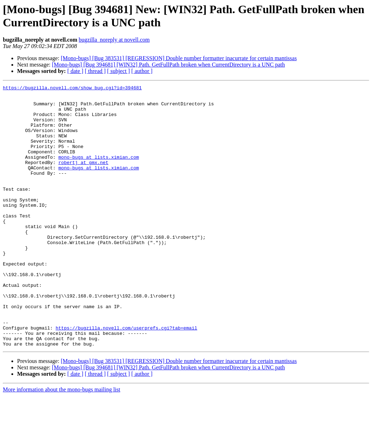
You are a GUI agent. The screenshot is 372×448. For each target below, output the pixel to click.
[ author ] (142, 71)
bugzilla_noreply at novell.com (114, 40)
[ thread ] (95, 71)
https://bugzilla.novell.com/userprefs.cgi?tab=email (126, 377)
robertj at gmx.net (83, 178)
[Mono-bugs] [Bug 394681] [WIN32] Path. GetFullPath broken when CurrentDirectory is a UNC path (168, 65)
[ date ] (75, 71)
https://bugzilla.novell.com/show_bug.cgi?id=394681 (72, 88)
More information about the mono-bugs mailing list (61, 442)
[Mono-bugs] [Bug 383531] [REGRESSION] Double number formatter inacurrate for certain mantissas (179, 58)
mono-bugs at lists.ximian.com (98, 172)
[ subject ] (118, 71)
